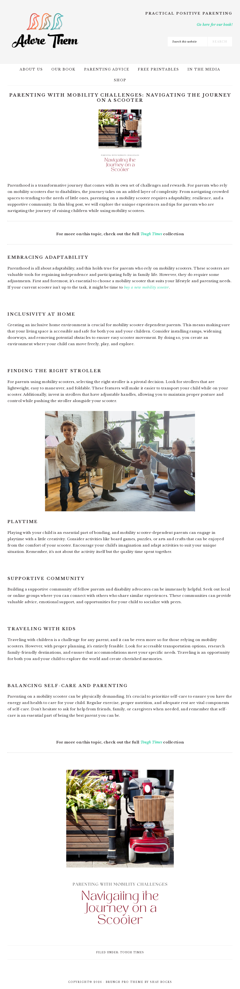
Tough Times (151, 234)
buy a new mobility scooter (146, 287)
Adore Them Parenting (45, 30)
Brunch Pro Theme (124, 982)
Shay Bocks (161, 982)
